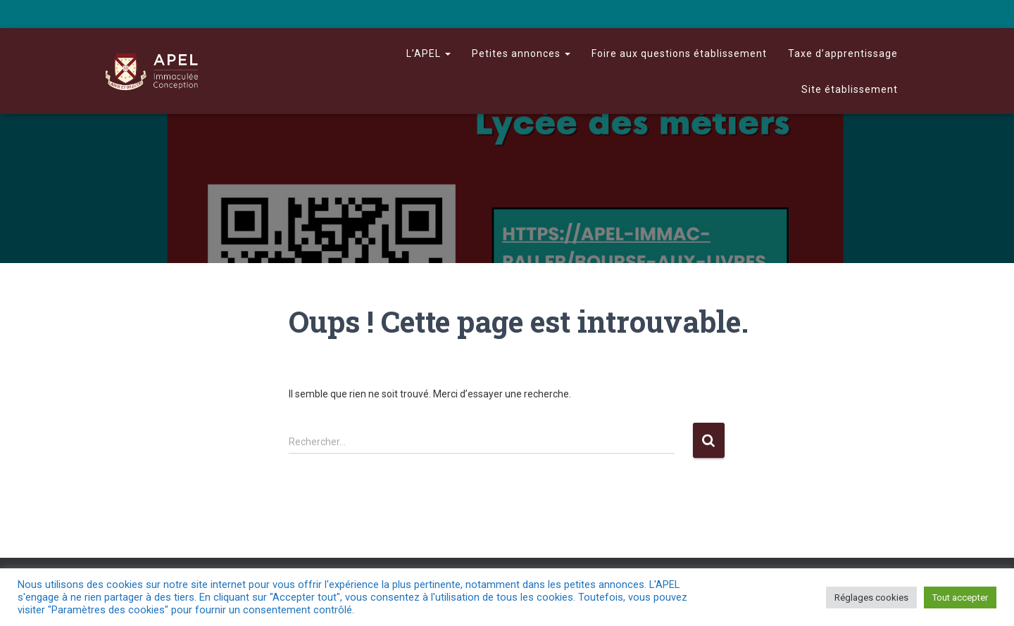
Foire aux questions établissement (679, 53)
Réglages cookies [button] (871, 597)
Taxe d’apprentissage (843, 53)
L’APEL (428, 53)
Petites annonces (521, 53)
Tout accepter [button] (960, 597)
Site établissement (849, 89)
